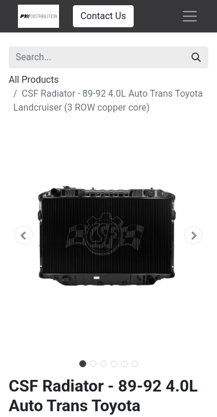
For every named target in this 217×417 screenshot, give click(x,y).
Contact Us (103, 15)
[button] (24, 235)
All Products (33, 79)
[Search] (196, 57)
